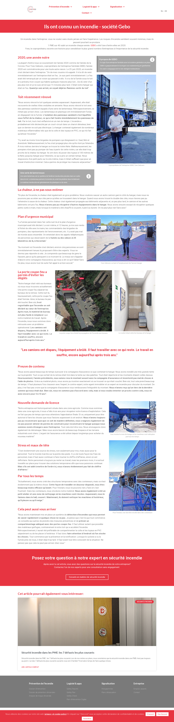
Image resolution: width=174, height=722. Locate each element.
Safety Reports (72, 689)
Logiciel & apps (90, 7)
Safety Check (72, 696)
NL (162, 11)
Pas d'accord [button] (162, 714)
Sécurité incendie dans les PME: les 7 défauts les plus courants (58, 652)
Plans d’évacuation (109, 692)
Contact (85, 13)
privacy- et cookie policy (55, 714)
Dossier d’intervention (37, 689)
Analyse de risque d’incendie (40, 696)
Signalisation (116, 7)
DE (166, 11)
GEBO (93, 45)
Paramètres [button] (87, 719)
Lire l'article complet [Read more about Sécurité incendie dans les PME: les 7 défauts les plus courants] (30, 667)
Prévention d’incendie (59, 7)
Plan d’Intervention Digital (76, 699)
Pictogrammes (107, 689)
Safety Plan (71, 692)
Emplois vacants (140, 689)
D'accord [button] (150, 714)
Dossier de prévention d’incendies (42, 692)
